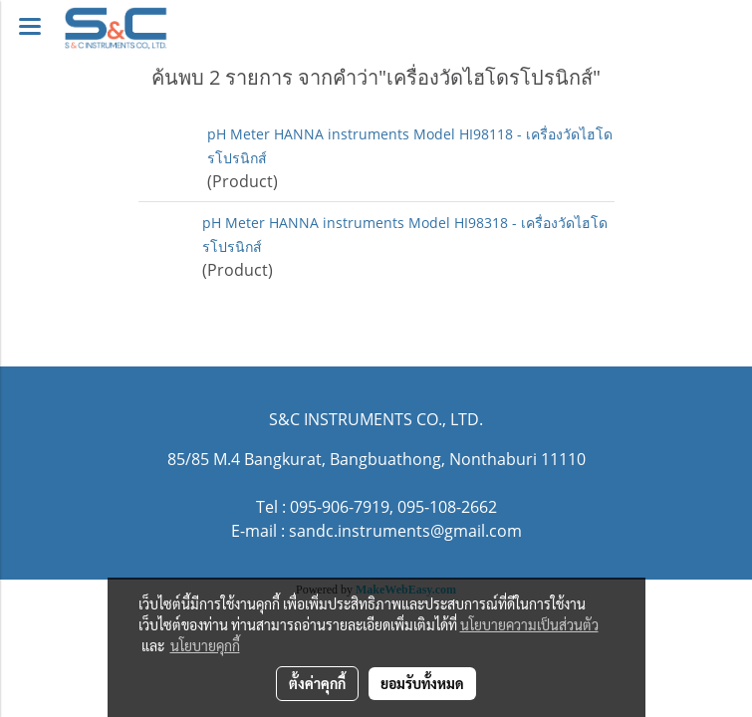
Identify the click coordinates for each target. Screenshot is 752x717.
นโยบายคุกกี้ (205, 645)
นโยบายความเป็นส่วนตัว (529, 624)
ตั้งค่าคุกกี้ (317, 683)
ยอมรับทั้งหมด (422, 683)
